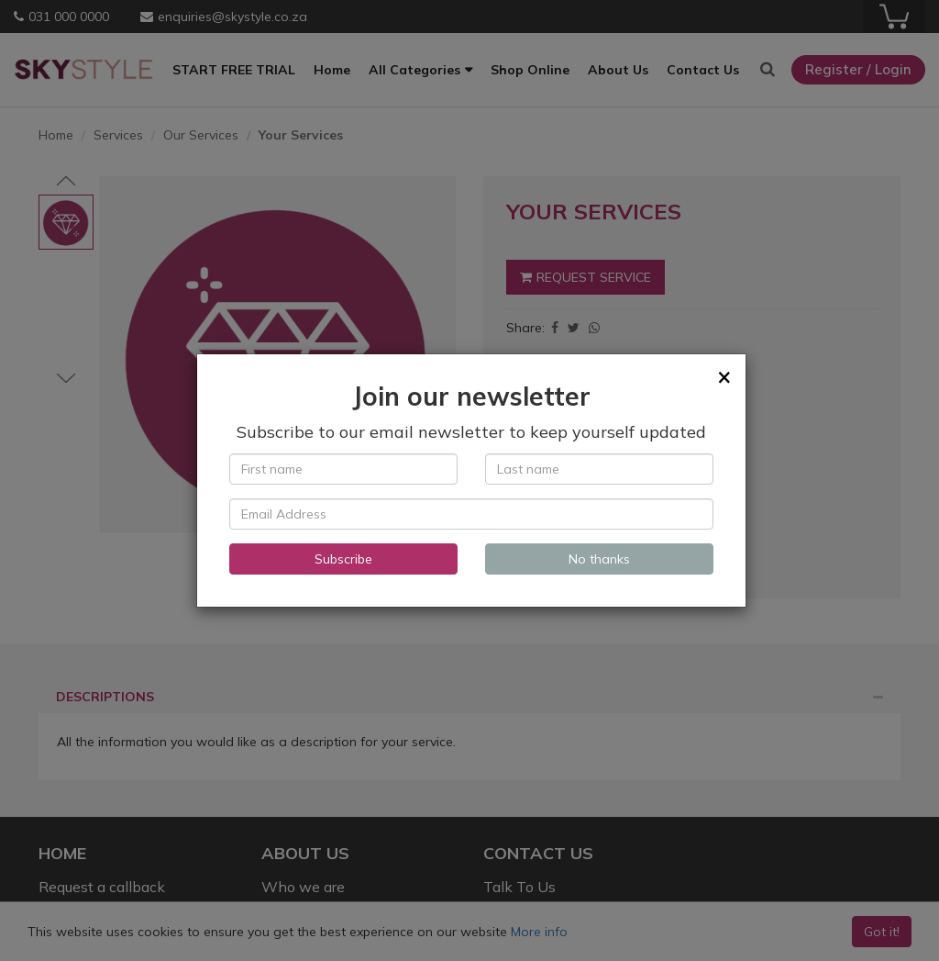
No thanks (599, 559)
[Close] (724, 376)
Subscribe (343, 559)
